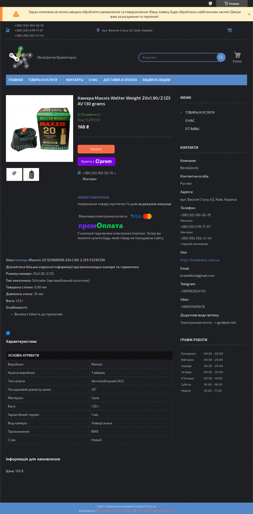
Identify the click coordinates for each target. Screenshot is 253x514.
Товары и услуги (42, 80)
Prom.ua (150, 506)
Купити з (96, 161)
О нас (93, 80)
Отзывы (192, 129)
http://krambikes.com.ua (199, 260)
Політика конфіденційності (155, 510)
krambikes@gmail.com (197, 275)
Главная (15, 80)
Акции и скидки (156, 80)
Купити (96, 149)
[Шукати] (221, 57)
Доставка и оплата (120, 80)
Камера (21, 260)
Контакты (75, 80)
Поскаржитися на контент (115, 510)
